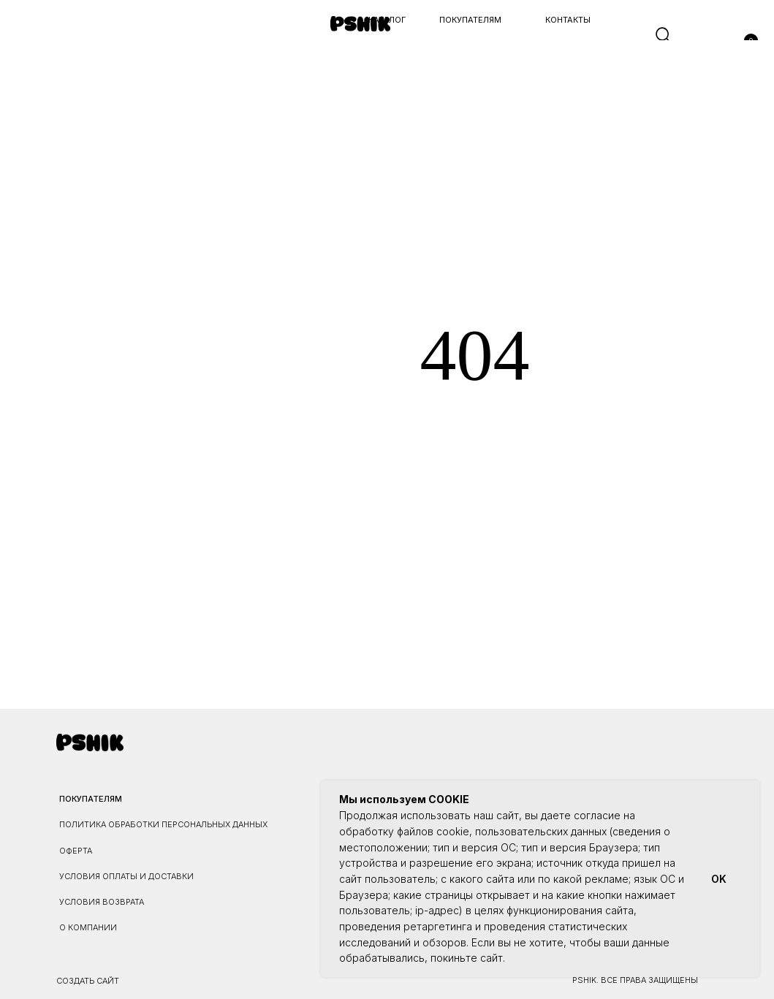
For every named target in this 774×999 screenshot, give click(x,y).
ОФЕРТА (75, 851)
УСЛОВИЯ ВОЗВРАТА (101, 902)
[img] (360, 23)
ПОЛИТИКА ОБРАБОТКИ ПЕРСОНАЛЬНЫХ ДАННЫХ (163, 824)
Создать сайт (87, 981)
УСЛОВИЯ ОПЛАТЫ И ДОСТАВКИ (126, 876)
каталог (387, 20)
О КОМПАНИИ (88, 927)
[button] (25, 35)
